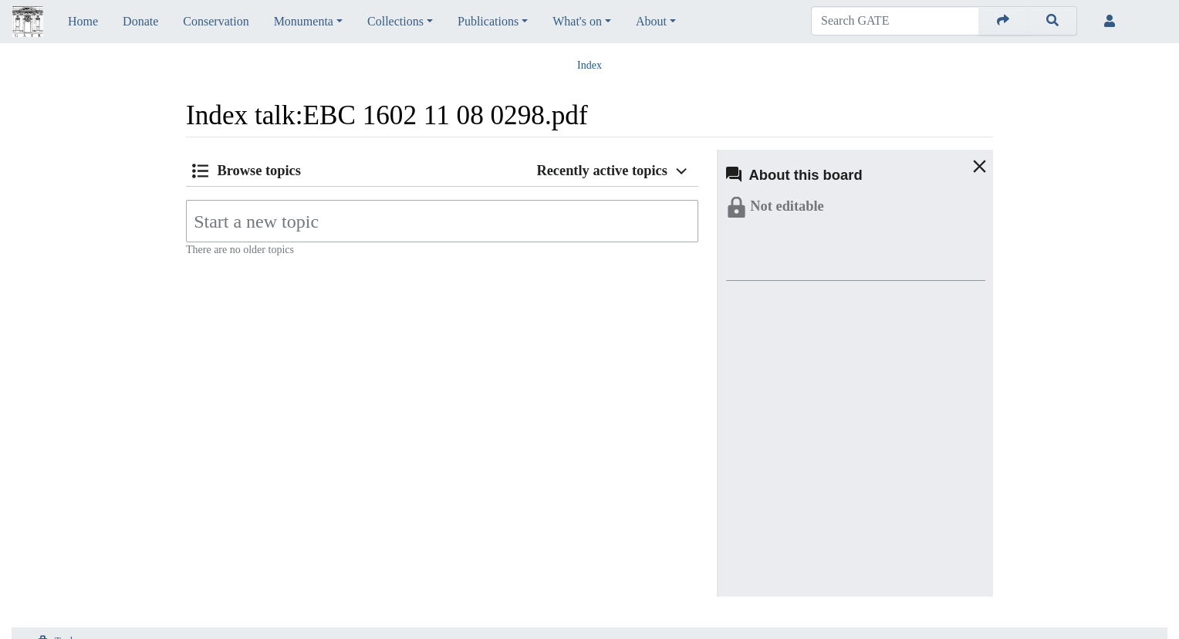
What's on (577, 21)
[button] (964, 166)
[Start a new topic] (442, 221)
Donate (140, 21)
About (651, 21)
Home (83, 21)
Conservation (215, 21)
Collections (395, 21)
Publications (488, 21)
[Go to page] (1003, 21)
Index (589, 65)
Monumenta (303, 21)
